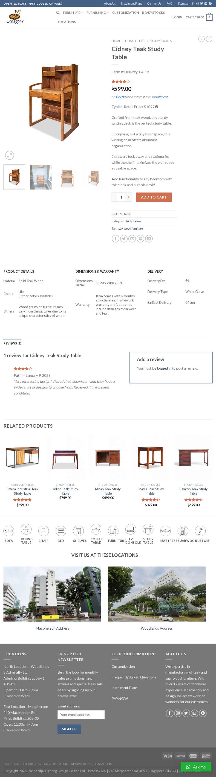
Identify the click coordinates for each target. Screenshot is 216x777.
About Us (110, 3)
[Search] (58, 12)
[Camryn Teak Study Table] (193, 457)
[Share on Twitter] (124, 238)
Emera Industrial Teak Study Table (22, 491)
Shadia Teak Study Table (151, 491)
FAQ (170, 3)
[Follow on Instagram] (197, 3)
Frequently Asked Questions (134, 677)
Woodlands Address (157, 628)
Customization (125, 13)
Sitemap (183, 3)
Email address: (69, 706)
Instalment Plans (131, 3)
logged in (164, 368)
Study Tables (161, 41)
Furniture (73, 13)
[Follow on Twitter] (201, 3)
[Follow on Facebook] (192, 3)
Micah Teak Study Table (108, 491)
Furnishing (98, 13)
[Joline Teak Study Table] (65, 457)
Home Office (135, 41)
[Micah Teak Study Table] (108, 457)
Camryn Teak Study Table (193, 491)
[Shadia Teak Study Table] (151, 457)
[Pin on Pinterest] (140, 238)
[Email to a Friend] (132, 238)
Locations (67, 22)
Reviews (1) (12, 343)
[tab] (12, 343)
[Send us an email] (205, 3)
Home (116, 41)
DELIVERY (155, 271)
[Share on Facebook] (115, 238)
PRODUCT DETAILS (18, 271)
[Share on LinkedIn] (149, 238)
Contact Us (154, 3)
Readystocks (153, 13)
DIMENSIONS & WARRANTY (97, 271)
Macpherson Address (52, 628)
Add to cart (154, 197)
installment (160, 97)
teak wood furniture (130, 228)
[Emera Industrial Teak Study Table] (22, 457)
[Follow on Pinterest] (210, 3)
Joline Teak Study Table (65, 491)
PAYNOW (120, 698)
